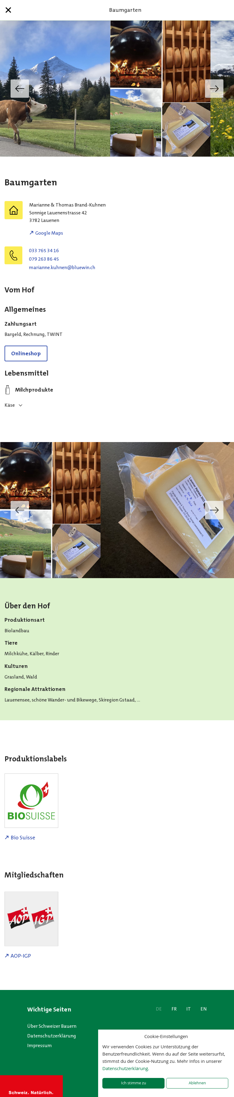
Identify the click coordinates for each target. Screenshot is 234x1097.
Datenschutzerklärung (51, 1036)
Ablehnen (197, 1083)
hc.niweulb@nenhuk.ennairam (62, 267)
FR (174, 1009)
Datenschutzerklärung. (125, 1068)
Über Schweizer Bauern (51, 1026)
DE (159, 1009)
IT (188, 1009)
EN (203, 1009)
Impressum (39, 1045)
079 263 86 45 (44, 259)
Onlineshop (26, 353)
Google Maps (49, 233)
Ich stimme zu (133, 1083)
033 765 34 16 (44, 250)
